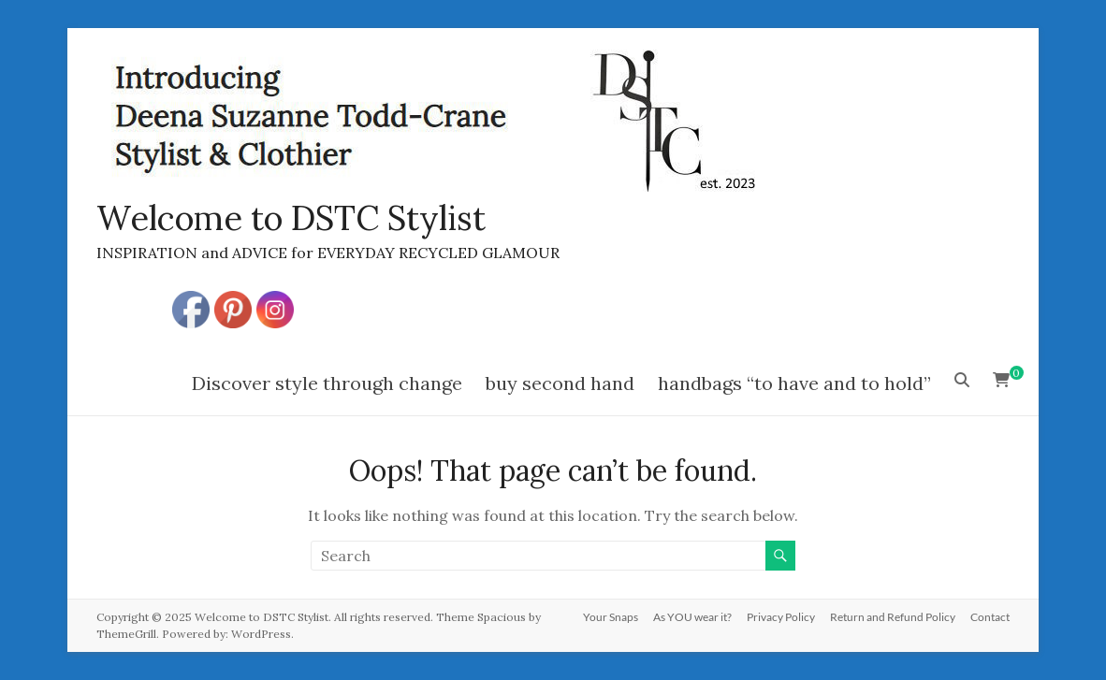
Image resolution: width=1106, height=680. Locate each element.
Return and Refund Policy (892, 617)
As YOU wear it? (692, 617)
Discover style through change (327, 383)
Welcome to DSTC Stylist (291, 217)
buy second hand (560, 383)
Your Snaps (610, 617)
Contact (990, 617)
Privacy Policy (781, 617)
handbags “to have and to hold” (794, 383)
